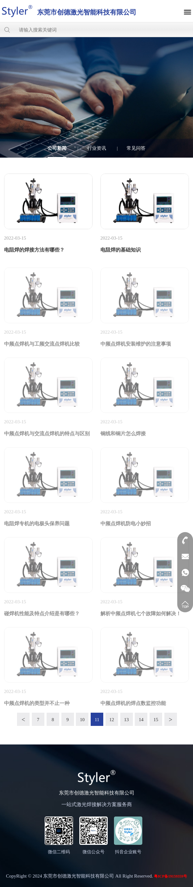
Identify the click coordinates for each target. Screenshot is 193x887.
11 (97, 719)
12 (111, 719)
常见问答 (136, 148)
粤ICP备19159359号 (170, 876)
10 (82, 719)
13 (126, 719)
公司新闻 (57, 148)
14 (141, 719)
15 (156, 719)
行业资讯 (96, 148)
